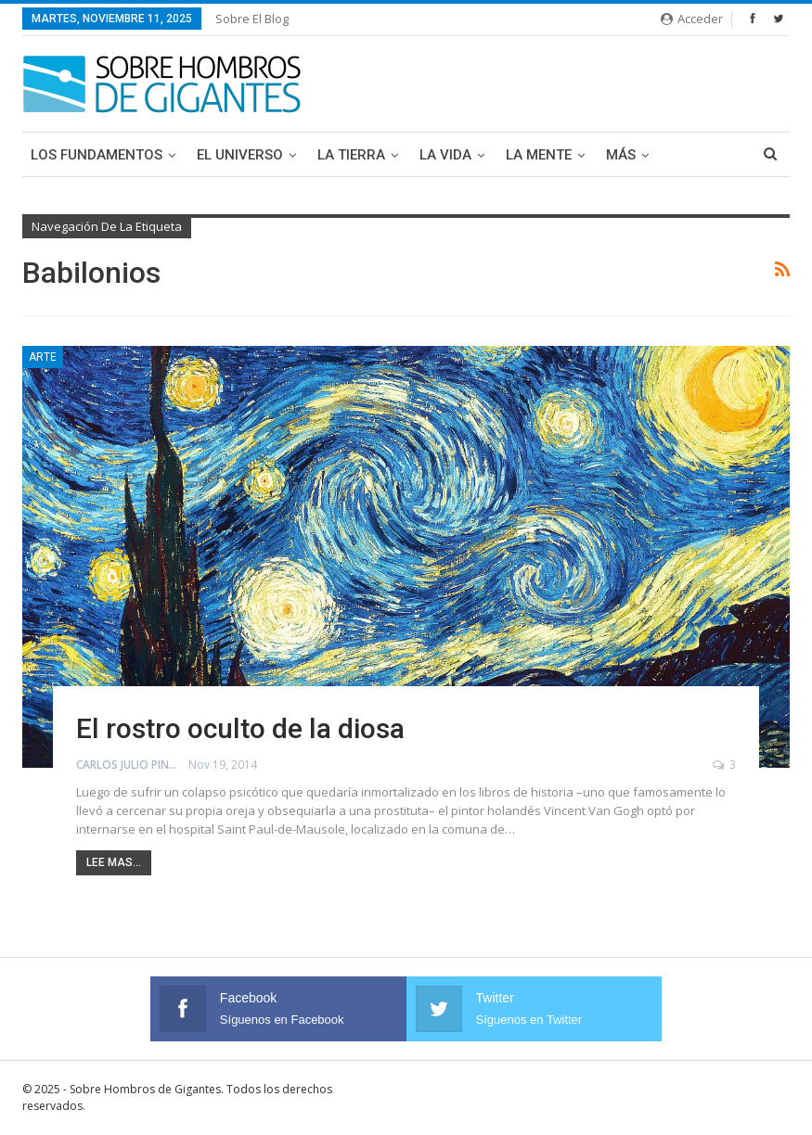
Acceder (692, 18)
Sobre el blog (252, 18)
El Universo (240, 155)
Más (621, 155)
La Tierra (351, 155)
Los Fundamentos (96, 155)
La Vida (445, 155)
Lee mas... (113, 862)
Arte (43, 357)
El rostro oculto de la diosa (240, 728)
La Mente (539, 155)
